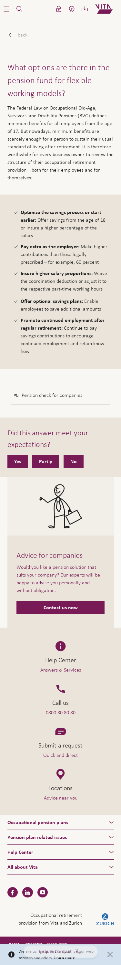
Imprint (13, 944)
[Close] (110, 955)
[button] (6, 9)
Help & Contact (61, 954)
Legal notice (33, 944)
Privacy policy (57, 944)
